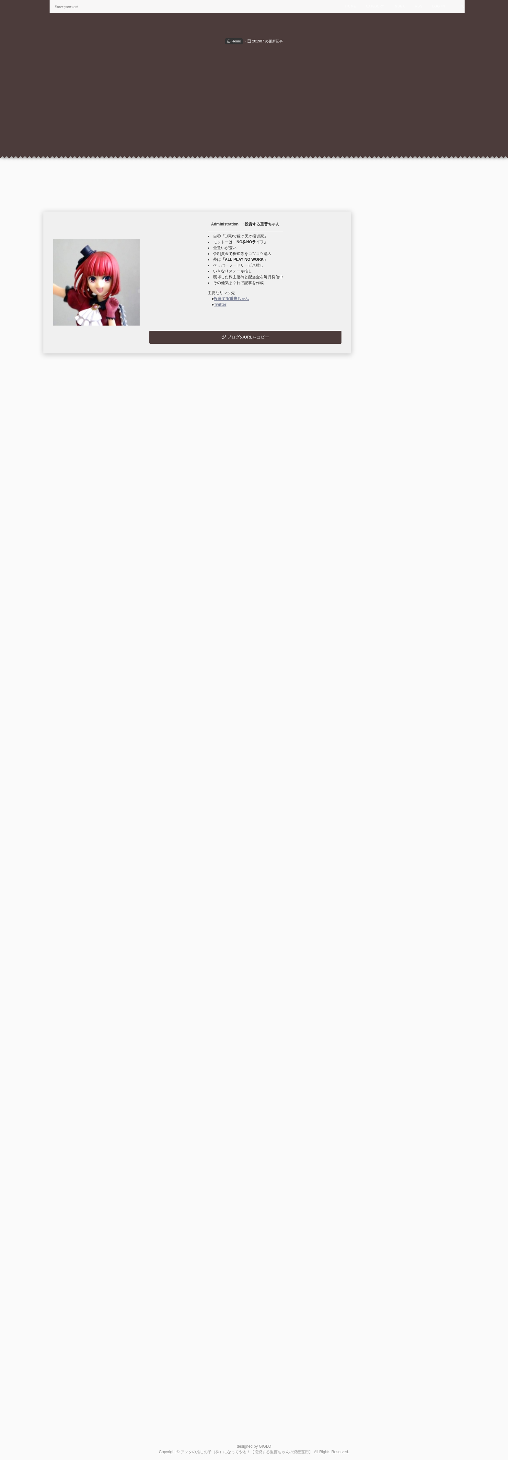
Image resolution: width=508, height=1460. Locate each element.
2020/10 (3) (385, 890)
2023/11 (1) (385, 609)
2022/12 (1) (385, 693)
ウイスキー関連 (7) (385, 477)
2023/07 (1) (385, 640)
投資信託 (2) (379, 470)
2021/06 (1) (385, 829)
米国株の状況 (386, 1106)
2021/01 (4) (385, 867)
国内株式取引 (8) (383, 455)
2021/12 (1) (385, 784)
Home (234, 41)
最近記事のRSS (389, 1044)
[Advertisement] (254, 93)
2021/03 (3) (385, 852)
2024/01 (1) (385, 594)
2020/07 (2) (385, 912)
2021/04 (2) (385, 844)
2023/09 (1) (385, 624)
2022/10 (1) (385, 708)
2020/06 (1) (385, 920)
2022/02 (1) (385, 768)
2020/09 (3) (385, 897)
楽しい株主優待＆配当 (395, 1091)
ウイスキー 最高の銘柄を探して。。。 (412, 1099)
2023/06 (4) (385, 647)
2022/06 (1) (385, 738)
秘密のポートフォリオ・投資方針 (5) (402, 439)
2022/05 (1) (385, 746)
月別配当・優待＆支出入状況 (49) (399, 447)
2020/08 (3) (385, 905)
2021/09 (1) (385, 806)
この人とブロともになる (390, 1160)
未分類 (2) (377, 485)
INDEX (399, 6)
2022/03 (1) (385, 761)
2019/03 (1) (385, 950)
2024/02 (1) (385, 587)
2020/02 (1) (385, 935)
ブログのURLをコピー (246, 337)
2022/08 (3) (385, 723)
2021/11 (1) (385, 791)
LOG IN (438, 6)
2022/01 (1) (385, 776)
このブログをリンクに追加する (396, 1121)
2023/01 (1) (385, 685)
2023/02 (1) (385, 677)
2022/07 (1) (385, 731)
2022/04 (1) (385, 753)
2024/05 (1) (385, 564)
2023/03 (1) (385, 670)
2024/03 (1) (385, 579)
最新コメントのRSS (393, 1052)
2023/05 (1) (385, 655)
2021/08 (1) (385, 814)
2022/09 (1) (385, 715)
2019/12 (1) (385, 943)
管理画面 (382, 1114)
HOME (350, 6)
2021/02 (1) (385, 859)
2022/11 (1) (385, 700)
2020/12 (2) (385, 874)
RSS (419, 6)
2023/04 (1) (385, 662)
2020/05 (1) (385, 927)
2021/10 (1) (385, 799)
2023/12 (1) (385, 602)
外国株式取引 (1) (383, 462)
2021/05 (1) (385, 836)
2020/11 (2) (385, 882)
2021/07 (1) (385, 822)
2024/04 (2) (385, 571)
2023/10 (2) (385, 617)
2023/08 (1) (385, 632)
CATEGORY (375, 6)
